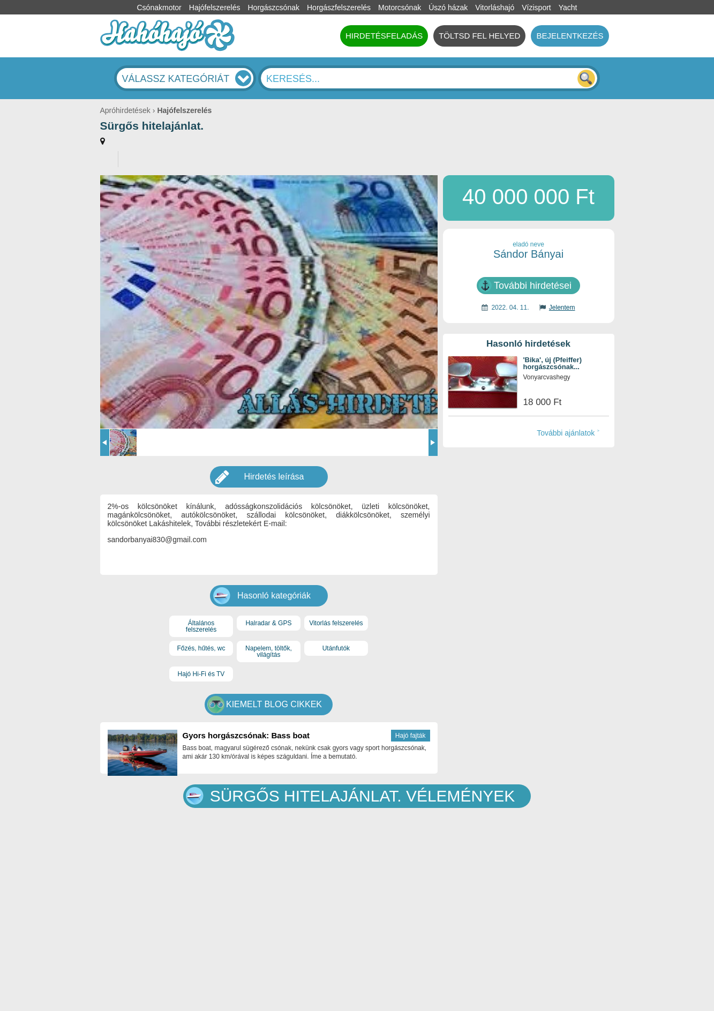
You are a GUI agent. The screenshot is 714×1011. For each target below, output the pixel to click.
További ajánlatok (566, 433)
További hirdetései (533, 285)
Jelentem (562, 307)
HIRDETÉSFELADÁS (384, 35)
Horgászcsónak (273, 7)
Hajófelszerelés (214, 7)
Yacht (568, 7)
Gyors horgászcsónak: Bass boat (246, 735)
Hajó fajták (410, 735)
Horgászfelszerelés (339, 7)
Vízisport (536, 7)
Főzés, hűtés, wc (201, 648)
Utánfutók (336, 648)
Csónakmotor (159, 7)
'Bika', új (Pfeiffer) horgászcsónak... (552, 363)
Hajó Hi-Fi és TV (201, 674)
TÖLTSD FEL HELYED (479, 35)
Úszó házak (448, 7)
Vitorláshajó (494, 7)
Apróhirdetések (125, 110)
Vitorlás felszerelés (336, 623)
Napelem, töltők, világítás (268, 651)
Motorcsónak (399, 7)
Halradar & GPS (268, 623)
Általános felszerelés (201, 626)
